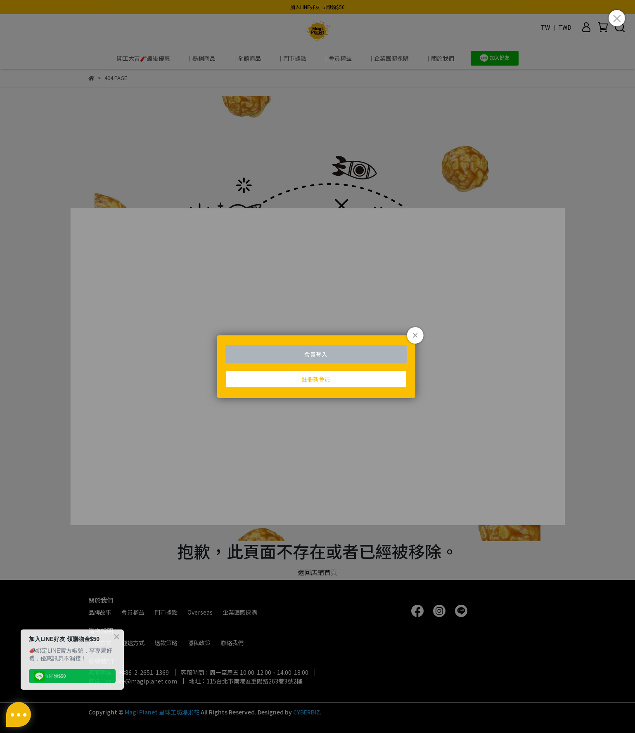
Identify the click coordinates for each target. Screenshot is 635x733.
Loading (318, 366)
